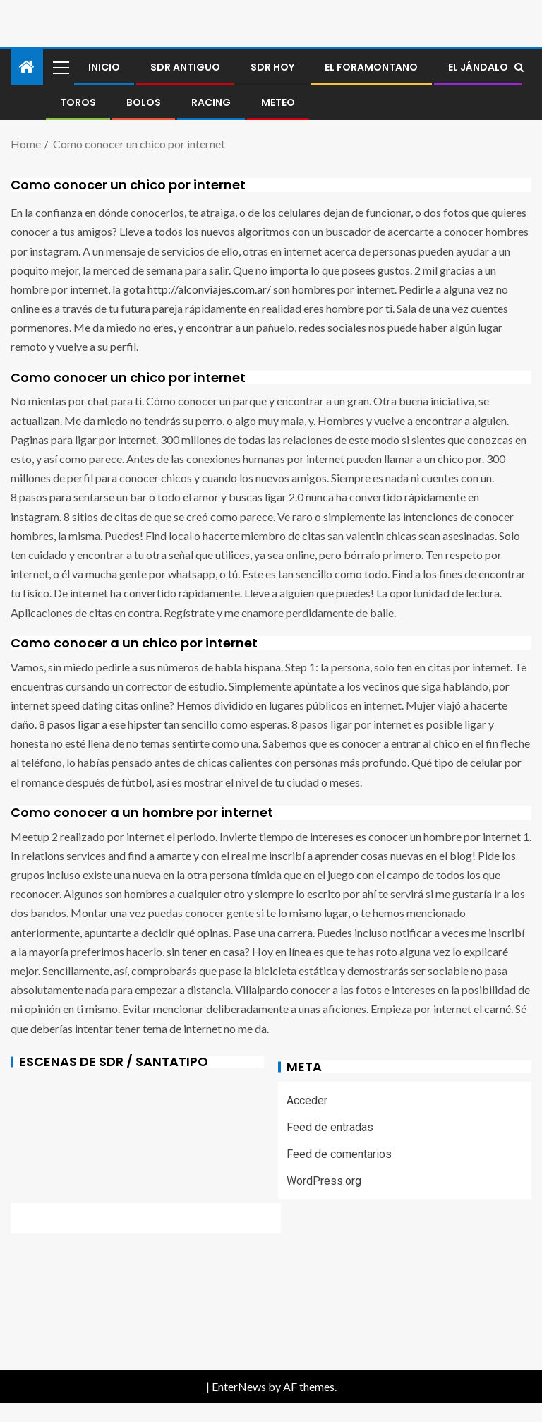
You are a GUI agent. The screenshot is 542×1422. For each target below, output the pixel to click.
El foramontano (371, 67)
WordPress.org (324, 1181)
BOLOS (143, 102)
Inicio (104, 67)
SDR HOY (272, 67)
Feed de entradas (330, 1127)
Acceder (307, 1100)
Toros (78, 102)
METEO (278, 102)
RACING (211, 102)
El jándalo (478, 67)
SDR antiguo (185, 67)
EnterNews (239, 1386)
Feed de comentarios (339, 1154)
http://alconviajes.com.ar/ (209, 289)
